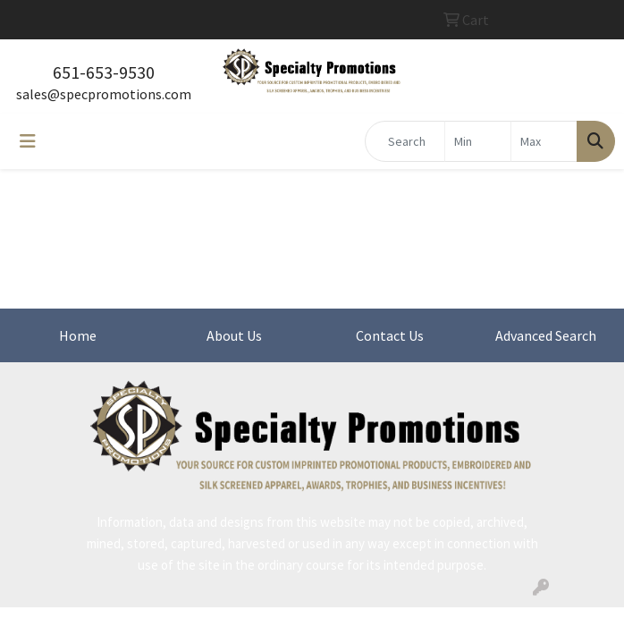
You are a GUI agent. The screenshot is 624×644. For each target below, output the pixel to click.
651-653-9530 (104, 72)
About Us (234, 335)
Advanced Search (545, 335)
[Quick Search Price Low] (477, 141)
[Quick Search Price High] (544, 141)
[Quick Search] (405, 141)
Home (78, 335)
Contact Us (390, 335)
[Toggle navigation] (27, 141)
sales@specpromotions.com (103, 94)
